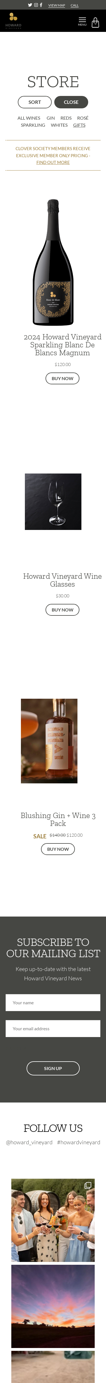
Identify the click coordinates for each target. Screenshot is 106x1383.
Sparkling (33, 125)
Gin (51, 117)
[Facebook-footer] (66, 1157)
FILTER (71, 102)
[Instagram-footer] (55, 1157)
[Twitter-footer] (42, 1157)
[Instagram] (36, 4)
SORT (35, 102)
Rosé (82, 117)
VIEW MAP (56, 5)
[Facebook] (41, 4)
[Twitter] (30, 4)
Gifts (79, 125)
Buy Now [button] (62, 378)
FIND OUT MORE (53, 162)
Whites (59, 125)
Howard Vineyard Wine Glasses (62, 580)
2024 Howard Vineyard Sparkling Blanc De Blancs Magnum (62, 344)
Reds (66, 117)
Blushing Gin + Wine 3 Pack (58, 819)
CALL (75, 5)
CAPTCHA (16, 1048)
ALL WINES (29, 117)
